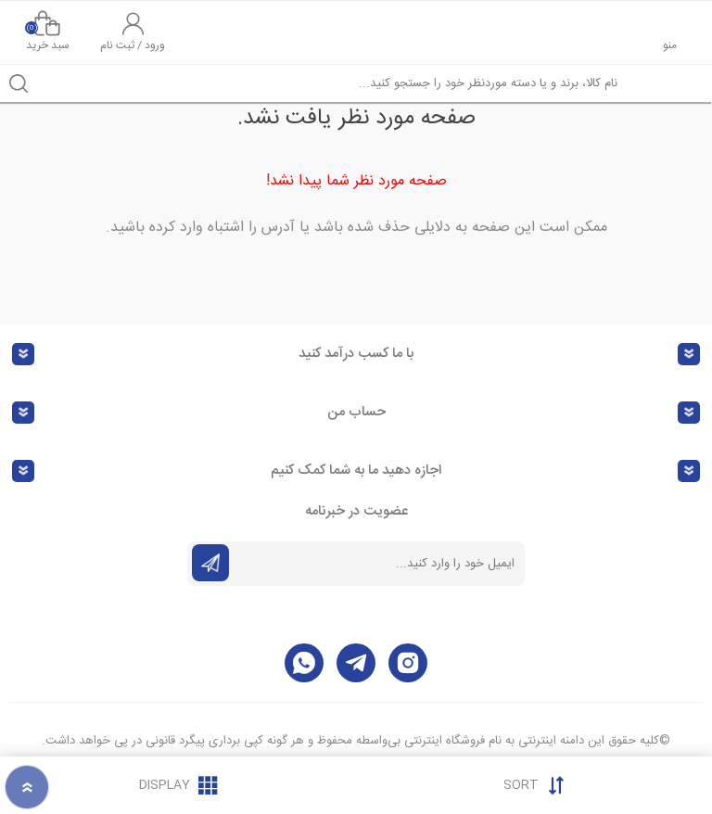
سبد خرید (47, 32)
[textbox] (374, 83)
